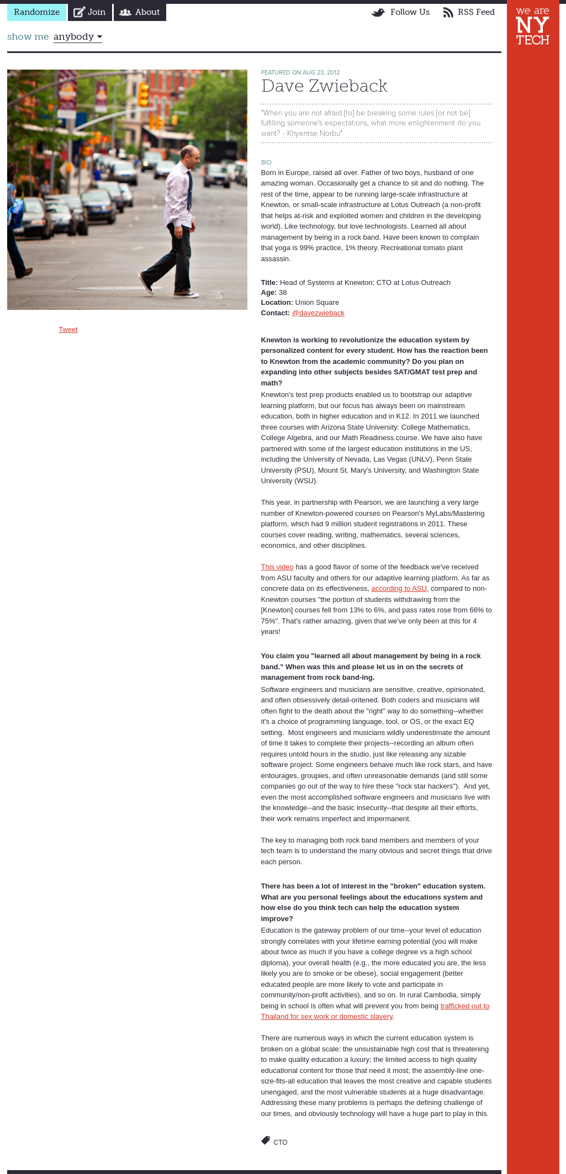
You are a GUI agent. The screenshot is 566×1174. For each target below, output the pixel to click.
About (147, 12)
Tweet (68, 329)
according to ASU (398, 588)
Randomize (37, 12)
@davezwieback (318, 313)
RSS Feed (476, 12)
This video (277, 567)
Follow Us (410, 12)
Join (96, 12)
